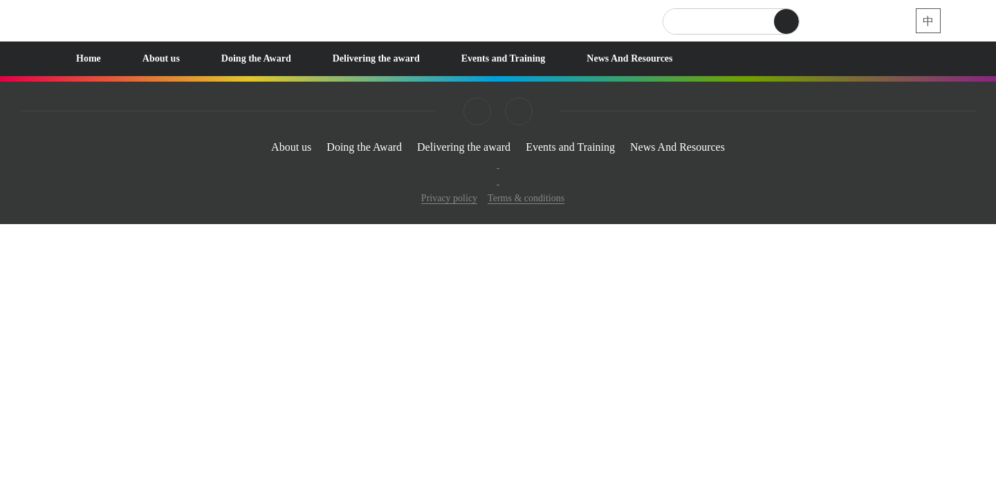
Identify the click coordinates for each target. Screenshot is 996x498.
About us (161, 58)
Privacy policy (449, 198)
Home (88, 58)
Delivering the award (376, 58)
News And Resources (629, 58)
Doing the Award (256, 58)
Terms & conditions (526, 198)
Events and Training (503, 58)
